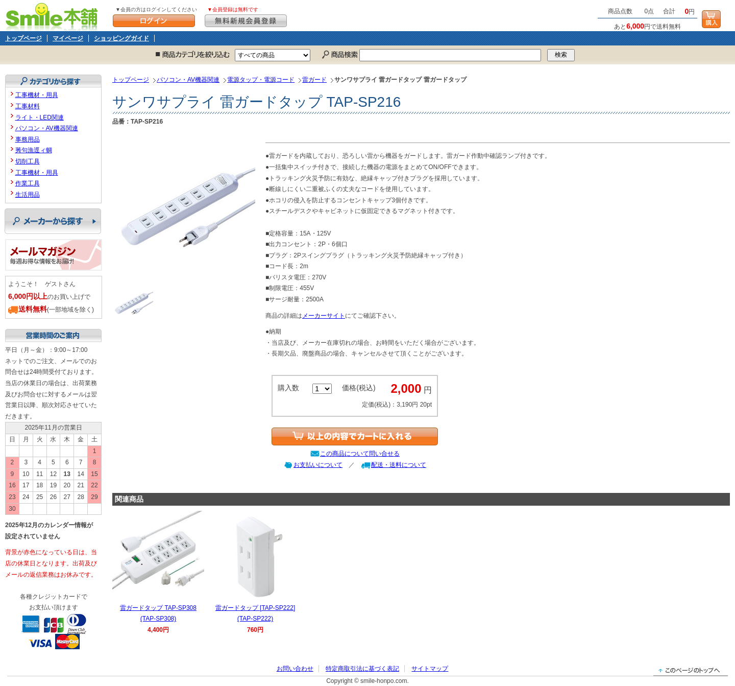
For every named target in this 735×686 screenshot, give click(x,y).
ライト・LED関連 (39, 117)
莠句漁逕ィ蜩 (33, 150)
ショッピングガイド (121, 38)
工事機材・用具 (36, 95)
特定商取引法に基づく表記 (362, 668)
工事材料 (27, 106)
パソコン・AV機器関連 (188, 79)
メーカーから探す (53, 221)
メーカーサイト (323, 315)
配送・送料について (398, 464)
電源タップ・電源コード (261, 79)
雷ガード (314, 79)
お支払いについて (317, 464)
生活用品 (27, 194)
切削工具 (27, 161)
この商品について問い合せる (360, 453)
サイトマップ (429, 668)
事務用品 (27, 139)
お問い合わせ (295, 668)
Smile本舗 (54, 15)
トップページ (23, 38)
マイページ (68, 38)
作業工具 (27, 183)
